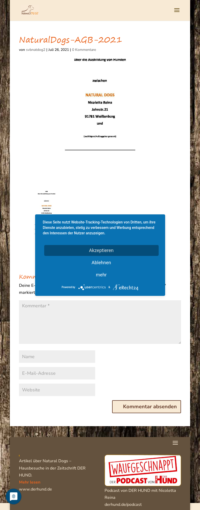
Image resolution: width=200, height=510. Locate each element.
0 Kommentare (84, 49)
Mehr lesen (29, 482)
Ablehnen (101, 262)
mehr (101, 274)
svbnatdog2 (35, 49)
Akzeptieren (101, 250)
